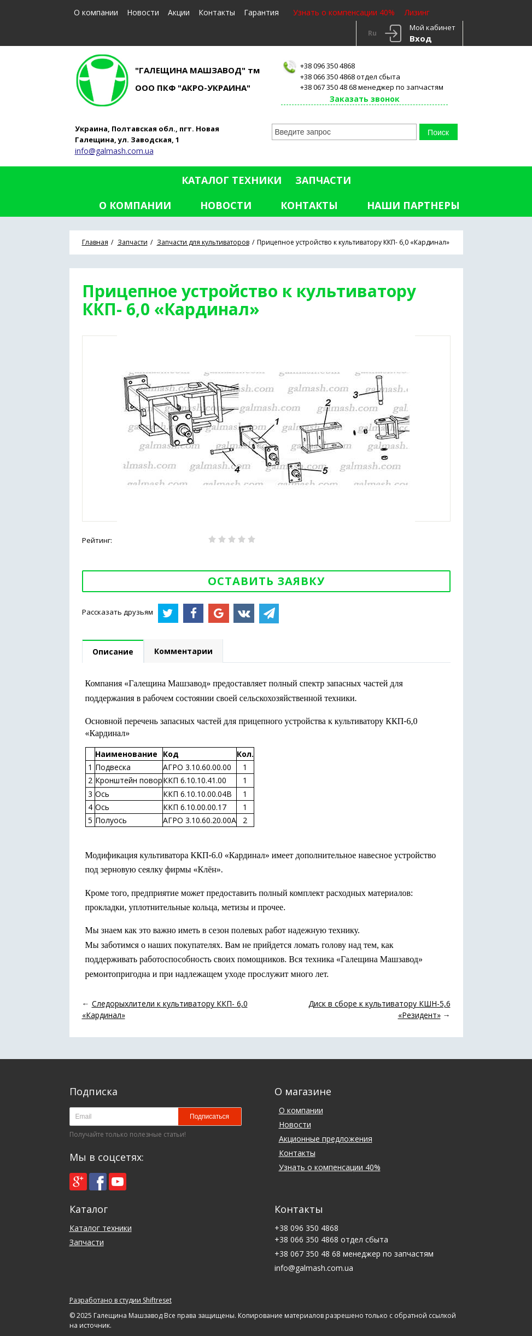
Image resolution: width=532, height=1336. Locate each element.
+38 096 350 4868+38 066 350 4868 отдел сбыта (350, 71)
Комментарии (183, 651)
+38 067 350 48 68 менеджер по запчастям (371, 87)
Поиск (438, 132)
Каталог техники (232, 180)
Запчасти (323, 180)
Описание (112, 651)
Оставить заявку (266, 581)
